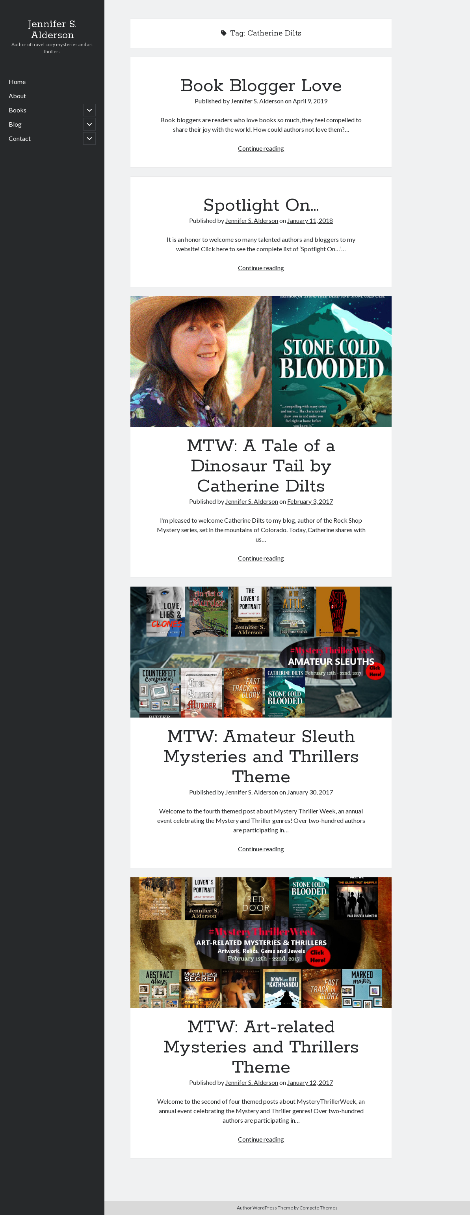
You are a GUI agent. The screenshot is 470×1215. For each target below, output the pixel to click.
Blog (15, 124)
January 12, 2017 (310, 1082)
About (17, 95)
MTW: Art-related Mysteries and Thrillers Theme (261, 942)
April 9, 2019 (310, 101)
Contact (20, 138)
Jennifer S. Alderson (52, 30)
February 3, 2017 (310, 501)
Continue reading (261, 148)
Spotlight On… (261, 205)
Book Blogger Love (261, 86)
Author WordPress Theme (265, 1208)
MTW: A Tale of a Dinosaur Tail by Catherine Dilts (261, 361)
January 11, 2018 (310, 220)
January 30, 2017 (310, 792)
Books (17, 110)
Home (17, 81)
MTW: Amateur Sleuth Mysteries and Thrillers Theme (261, 652)
